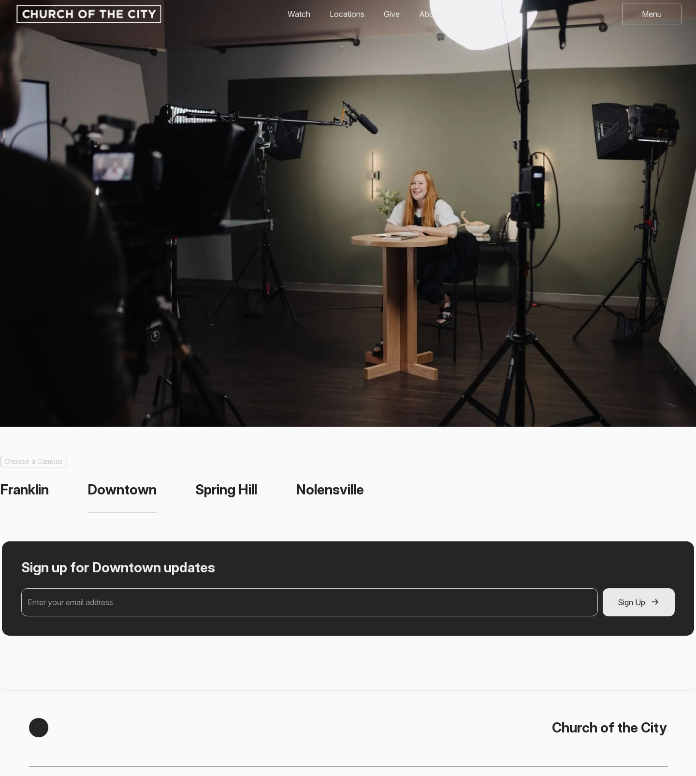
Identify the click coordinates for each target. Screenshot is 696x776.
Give (392, 14)
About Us (435, 14)
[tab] (24, 489)
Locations (347, 14)
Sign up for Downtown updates (118, 567)
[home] (87, 14)
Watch (299, 14)
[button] (652, 14)
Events (484, 14)
